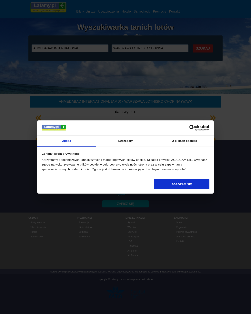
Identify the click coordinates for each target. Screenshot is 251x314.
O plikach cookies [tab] (184, 140)
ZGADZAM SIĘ (182, 184)
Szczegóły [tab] (125, 140)
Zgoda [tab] (66, 140)
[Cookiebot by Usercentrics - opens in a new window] (192, 128)
